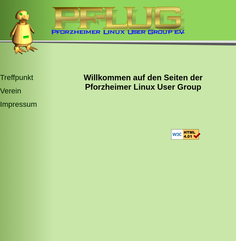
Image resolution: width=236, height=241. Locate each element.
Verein (10, 91)
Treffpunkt (16, 77)
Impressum (18, 104)
